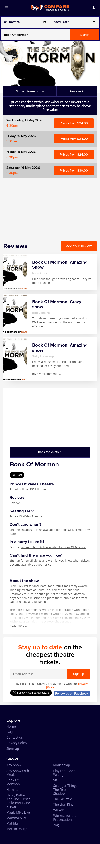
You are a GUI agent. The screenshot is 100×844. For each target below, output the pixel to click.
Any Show (13, 765)
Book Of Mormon (13, 782)
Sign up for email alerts (25, 560)
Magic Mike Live (18, 812)
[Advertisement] (50, 206)
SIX (55, 780)
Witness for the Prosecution (64, 817)
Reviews (15, 503)
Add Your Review (79, 246)
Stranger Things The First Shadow (65, 789)
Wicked (58, 810)
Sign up (78, 674)
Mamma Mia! (16, 818)
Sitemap (12, 748)
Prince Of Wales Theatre (26, 516)
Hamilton (13, 789)
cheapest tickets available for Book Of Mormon (52, 530)
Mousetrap (61, 765)
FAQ (9, 732)
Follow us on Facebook (71, 694)
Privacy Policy (16, 743)
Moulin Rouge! (17, 829)
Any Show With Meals (17, 773)
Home (11, 726)
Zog (56, 825)
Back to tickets (50, 452)
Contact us (14, 737)
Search (84, 34)
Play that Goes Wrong (64, 773)
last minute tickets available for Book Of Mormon (53, 547)
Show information (30, 91)
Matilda (12, 823)
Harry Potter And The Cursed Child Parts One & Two (18, 801)
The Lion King (63, 804)
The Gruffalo (62, 799)
